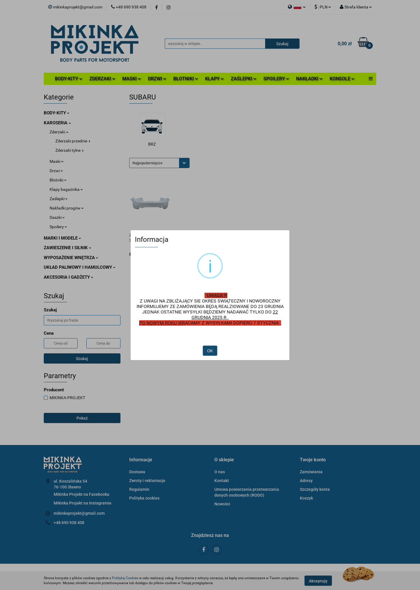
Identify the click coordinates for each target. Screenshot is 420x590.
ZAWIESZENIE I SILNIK (67, 247)
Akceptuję (318, 580)
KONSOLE (342, 78)
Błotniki (58, 180)
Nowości (222, 504)
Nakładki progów (67, 208)
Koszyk (306, 498)
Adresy (306, 480)
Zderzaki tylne (69, 150)
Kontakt (221, 480)
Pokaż (82, 418)
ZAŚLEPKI (243, 78)
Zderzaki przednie (72, 141)
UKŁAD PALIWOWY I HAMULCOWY (80, 267)
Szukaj (82, 358)
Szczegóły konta (315, 489)
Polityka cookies (144, 498)
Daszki (57, 217)
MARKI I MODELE (62, 238)
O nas (219, 471)
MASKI (131, 78)
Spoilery (58, 226)
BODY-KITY (68, 78)
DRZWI (157, 78)
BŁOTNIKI (185, 78)
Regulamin (139, 489)
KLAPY (214, 78)
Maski (57, 161)
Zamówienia (311, 471)
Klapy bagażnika (66, 189)
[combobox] (159, 163)
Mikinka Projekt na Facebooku (81, 494)
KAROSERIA (57, 122)
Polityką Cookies (125, 578)
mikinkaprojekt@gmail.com (79, 513)
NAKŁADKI (309, 78)
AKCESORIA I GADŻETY (68, 277)
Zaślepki (59, 198)
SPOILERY (276, 78)
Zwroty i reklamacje (147, 480)
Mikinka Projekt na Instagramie (82, 503)
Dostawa (137, 471)
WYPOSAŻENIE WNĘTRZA (71, 257)
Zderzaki (59, 132)
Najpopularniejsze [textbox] (147, 163)
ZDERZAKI (102, 78)
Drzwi (56, 170)
